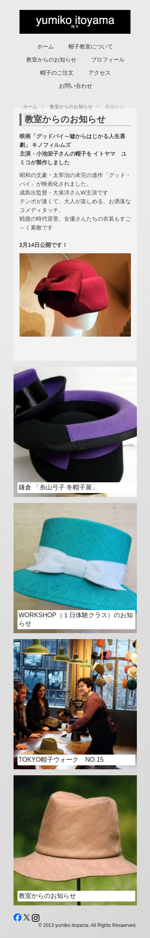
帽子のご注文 (57, 72)
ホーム (45, 46)
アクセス (99, 72)
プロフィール (108, 59)
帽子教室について (90, 46)
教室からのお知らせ (51, 59)
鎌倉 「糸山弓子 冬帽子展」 (59, 487)
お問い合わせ (75, 86)
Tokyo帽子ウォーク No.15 (61, 759)
